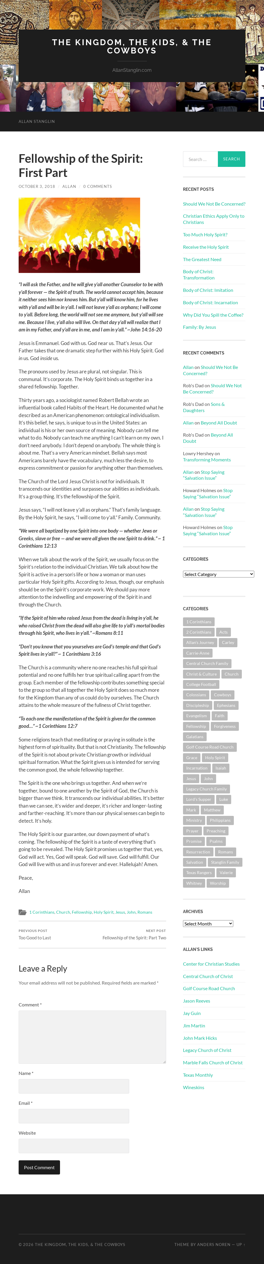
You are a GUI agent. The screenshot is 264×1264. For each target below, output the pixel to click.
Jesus (120, 912)
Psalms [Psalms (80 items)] (216, 841)
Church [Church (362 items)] (232, 673)
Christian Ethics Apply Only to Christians (213, 219)
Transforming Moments (207, 459)
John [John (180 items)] (208, 778)
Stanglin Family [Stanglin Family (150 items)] (225, 862)
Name (26, 1073)
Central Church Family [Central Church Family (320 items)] (207, 663)
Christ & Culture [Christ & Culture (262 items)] (201, 673)
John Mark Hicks (200, 1038)
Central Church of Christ (208, 976)
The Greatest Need (202, 259)
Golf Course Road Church (209, 988)
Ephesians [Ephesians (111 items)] (226, 705)
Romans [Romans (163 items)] (225, 851)
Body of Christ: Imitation (208, 290)
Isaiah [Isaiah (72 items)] (221, 767)
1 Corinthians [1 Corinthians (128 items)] (198, 621)
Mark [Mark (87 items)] (191, 809)
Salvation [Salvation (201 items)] (194, 862)
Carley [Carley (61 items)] (228, 642)
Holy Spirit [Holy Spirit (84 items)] (215, 757)
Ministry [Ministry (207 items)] (194, 820)
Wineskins (193, 1087)
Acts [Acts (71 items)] (223, 632)
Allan (69, 186)
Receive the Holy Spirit (206, 247)
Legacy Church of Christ (207, 1050)
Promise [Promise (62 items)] (194, 841)
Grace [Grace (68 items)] (191, 757)
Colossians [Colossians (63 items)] (196, 694)
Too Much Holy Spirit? (205, 234)
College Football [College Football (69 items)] (201, 684)
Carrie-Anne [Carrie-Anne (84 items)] (197, 652)
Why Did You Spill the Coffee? (213, 315)
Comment (30, 1004)
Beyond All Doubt (219, 422)
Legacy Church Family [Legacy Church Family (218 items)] (206, 788)
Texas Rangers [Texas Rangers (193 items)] (199, 872)
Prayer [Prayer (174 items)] (192, 830)
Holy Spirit (104, 912)
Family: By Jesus (199, 327)
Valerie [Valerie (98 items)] (226, 872)
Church (63, 912)
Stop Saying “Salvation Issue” (203, 475)
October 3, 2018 (37, 186)
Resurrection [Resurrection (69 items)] (198, 851)
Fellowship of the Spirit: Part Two (134, 934)
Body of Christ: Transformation (199, 274)
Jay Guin (192, 1013)
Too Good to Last (35, 934)
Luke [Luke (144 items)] (223, 799)
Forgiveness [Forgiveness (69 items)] (225, 726)
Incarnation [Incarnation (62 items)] (197, 767)
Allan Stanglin (37, 121)
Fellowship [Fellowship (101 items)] (196, 726)
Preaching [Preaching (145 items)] (216, 830)
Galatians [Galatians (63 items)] (194, 736)
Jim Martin (194, 1025)
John (131, 912)
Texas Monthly (198, 1075)
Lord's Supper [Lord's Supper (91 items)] (198, 799)
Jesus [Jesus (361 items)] (191, 778)
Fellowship (82, 912)
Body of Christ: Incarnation (210, 302)
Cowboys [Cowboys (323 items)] (222, 694)
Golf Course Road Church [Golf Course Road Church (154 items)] (210, 746)
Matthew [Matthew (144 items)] (212, 809)
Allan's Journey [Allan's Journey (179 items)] (200, 642)
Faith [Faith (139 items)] (219, 715)
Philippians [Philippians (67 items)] (220, 820)
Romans (144, 912)
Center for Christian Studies (211, 964)
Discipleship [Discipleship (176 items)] (197, 705)
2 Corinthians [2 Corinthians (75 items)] (198, 632)
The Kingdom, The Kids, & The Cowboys (132, 47)
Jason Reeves (196, 1000)
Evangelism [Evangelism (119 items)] (196, 715)
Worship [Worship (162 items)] (218, 883)
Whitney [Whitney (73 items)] (194, 883)
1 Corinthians (41, 912)
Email (26, 1103)
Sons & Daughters (204, 407)
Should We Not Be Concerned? (214, 203)
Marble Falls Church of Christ (213, 1062)
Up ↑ (241, 1244)
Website (27, 1133)
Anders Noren (214, 1244)
